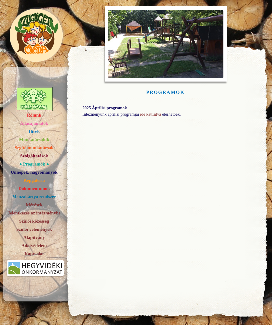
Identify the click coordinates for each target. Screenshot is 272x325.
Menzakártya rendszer (34, 196)
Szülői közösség (34, 221)
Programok (34, 164)
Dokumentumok (34, 188)
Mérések (34, 204)
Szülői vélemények (34, 229)
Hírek (34, 131)
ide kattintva (150, 114)
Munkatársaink (34, 139)
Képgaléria (34, 180)
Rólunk (34, 115)
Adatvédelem (34, 245)
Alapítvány (34, 237)
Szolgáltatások (34, 155)
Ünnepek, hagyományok (34, 172)
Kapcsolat (34, 253)
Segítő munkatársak (34, 147)
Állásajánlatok (34, 123)
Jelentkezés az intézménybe (34, 213)
